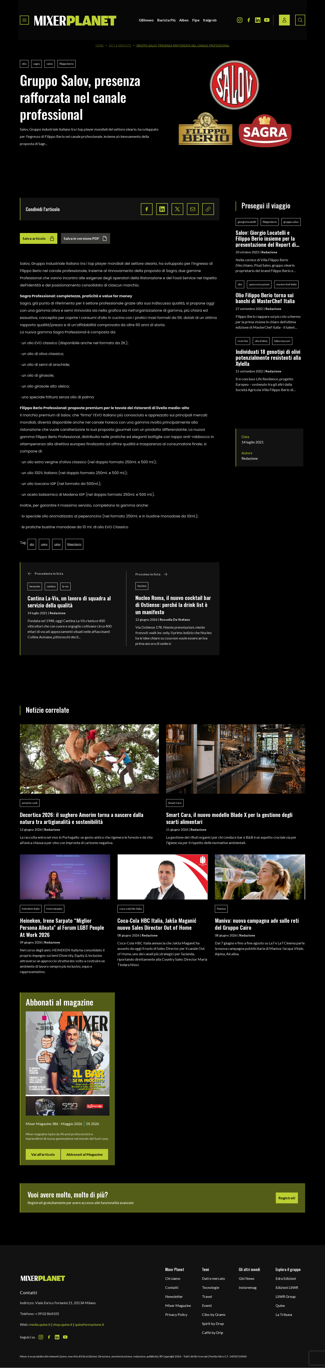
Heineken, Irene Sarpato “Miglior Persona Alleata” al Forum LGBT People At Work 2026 (62, 927)
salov (49, 63)
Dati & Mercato (120, 45)
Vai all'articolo (43, 1154)
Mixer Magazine (178, 1305)
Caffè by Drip (212, 1332)
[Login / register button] (284, 20)
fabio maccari (282, 341)
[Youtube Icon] (266, 20)
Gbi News (246, 1278)
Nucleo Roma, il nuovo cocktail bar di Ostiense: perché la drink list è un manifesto (173, 604)
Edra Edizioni (286, 1278)
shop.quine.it (62, 1324)
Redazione (57, 613)
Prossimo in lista (151, 574)
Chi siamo (172, 1278)
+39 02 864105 (47, 1313)
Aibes (184, 20)
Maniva (221, 908)
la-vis (65, 586)
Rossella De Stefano (175, 619)
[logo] (75, 20)
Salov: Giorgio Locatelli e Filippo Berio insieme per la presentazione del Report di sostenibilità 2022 (266, 238)
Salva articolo (39, 238)
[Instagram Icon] (239, 20)
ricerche (243, 341)
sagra (36, 63)
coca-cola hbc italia (130, 908)
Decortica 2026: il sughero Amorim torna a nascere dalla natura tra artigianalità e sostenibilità (81, 818)
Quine (280, 1305)
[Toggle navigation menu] (24, 20)
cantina (51, 586)
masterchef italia (286, 284)
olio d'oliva (261, 341)
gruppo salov (291, 222)
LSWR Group (286, 1296)
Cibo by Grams (213, 1314)
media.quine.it (40, 1324)
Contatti (171, 1287)
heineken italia (30, 908)
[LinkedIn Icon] (257, 20)
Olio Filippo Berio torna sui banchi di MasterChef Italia (265, 298)
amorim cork (29, 803)
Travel (207, 1296)
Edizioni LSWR (287, 1287)
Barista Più (166, 20)
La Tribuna (284, 1314)
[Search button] (300, 20)
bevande (35, 586)
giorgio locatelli (247, 222)
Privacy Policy (176, 1314)
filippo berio (67, 63)
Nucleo (141, 586)
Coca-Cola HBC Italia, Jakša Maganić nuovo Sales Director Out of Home (156, 923)
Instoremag (248, 1287)
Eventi (207, 1305)
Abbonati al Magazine (84, 1154)
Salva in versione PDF (85, 238)
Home (100, 45)
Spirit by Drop (213, 1323)
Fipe (196, 20)
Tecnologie (210, 1287)
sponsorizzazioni (259, 284)
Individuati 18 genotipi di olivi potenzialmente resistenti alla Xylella (268, 357)
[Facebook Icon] (248, 20)
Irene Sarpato (54, 908)
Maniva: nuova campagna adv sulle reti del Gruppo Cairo (257, 923)
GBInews (146, 20)
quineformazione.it (89, 1324)
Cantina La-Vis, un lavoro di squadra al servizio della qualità (69, 601)
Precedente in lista (45, 573)
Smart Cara (174, 803)
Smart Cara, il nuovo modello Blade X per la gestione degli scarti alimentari (229, 818)
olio (24, 63)
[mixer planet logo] (43, 1278)
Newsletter (174, 1296)
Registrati (287, 1198)
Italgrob (210, 20)
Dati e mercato (213, 1278)
